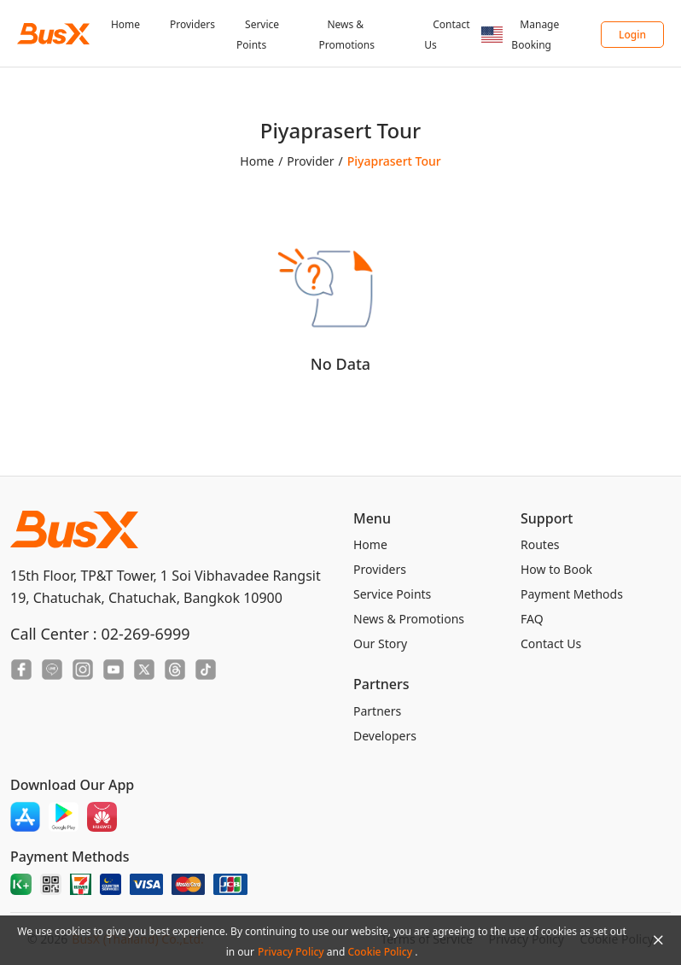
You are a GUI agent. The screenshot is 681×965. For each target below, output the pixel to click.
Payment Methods (572, 594)
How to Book (556, 569)
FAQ (532, 619)
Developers (384, 736)
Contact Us (551, 643)
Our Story (380, 643)
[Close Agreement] (658, 940)
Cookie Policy (381, 952)
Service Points (392, 594)
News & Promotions (408, 619)
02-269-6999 (145, 633)
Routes (540, 544)
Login (632, 34)
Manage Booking (535, 34)
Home (125, 24)
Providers (192, 24)
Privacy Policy (292, 952)
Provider (310, 161)
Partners (377, 711)
